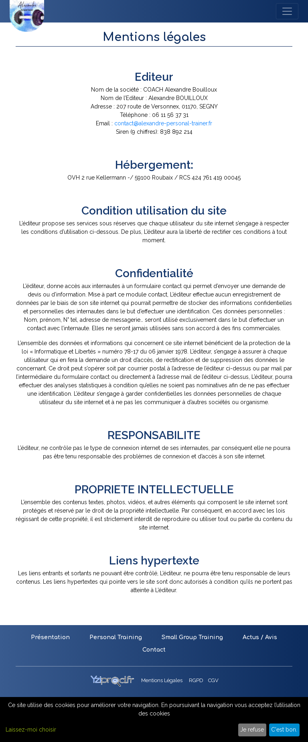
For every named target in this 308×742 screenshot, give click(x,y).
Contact (154, 650)
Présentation (50, 637)
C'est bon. (284, 729)
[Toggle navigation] (287, 11)
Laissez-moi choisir (31, 729)
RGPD (196, 680)
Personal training (115, 637)
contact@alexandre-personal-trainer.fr (163, 123)
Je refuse (252, 729)
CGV (213, 680)
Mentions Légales (161, 680)
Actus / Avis (260, 637)
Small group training (192, 637)
